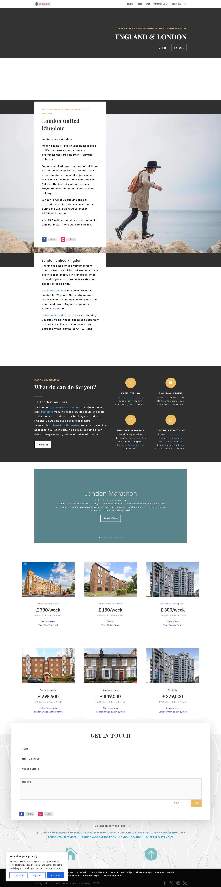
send (196, 822)
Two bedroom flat (48, 690)
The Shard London (98, 872)
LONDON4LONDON (131, 832)
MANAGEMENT (161, 4)
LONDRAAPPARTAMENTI (159, 837)
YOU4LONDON (108, 832)
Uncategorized (107, 503)
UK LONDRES (59, 832)
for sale (179, 47)
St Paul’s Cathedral (76, 872)
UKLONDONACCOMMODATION (98, 837)
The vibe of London (54, 338)
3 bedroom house (110, 690)
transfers (47, 412)
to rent (162, 47)
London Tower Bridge (121, 872)
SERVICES (176, 4)
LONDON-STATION (130, 837)
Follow (30, 833)
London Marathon (110, 496)
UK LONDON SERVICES (83, 832)
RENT (139, 4)
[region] (37, 866)
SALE (148, 4)
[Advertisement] (110, 79)
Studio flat (173, 690)
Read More (110, 521)
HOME (130, 4)
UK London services (54, 313)
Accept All (55, 875)
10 (121, 537)
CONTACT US (42, 444)
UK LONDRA (42, 832)
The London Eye (144, 872)
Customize (18, 875)
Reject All (37, 875)
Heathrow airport (91, 875)
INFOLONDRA (152, 832)
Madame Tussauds (164, 872)
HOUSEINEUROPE (173, 832)
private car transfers (66, 407)
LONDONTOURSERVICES (62, 837)
